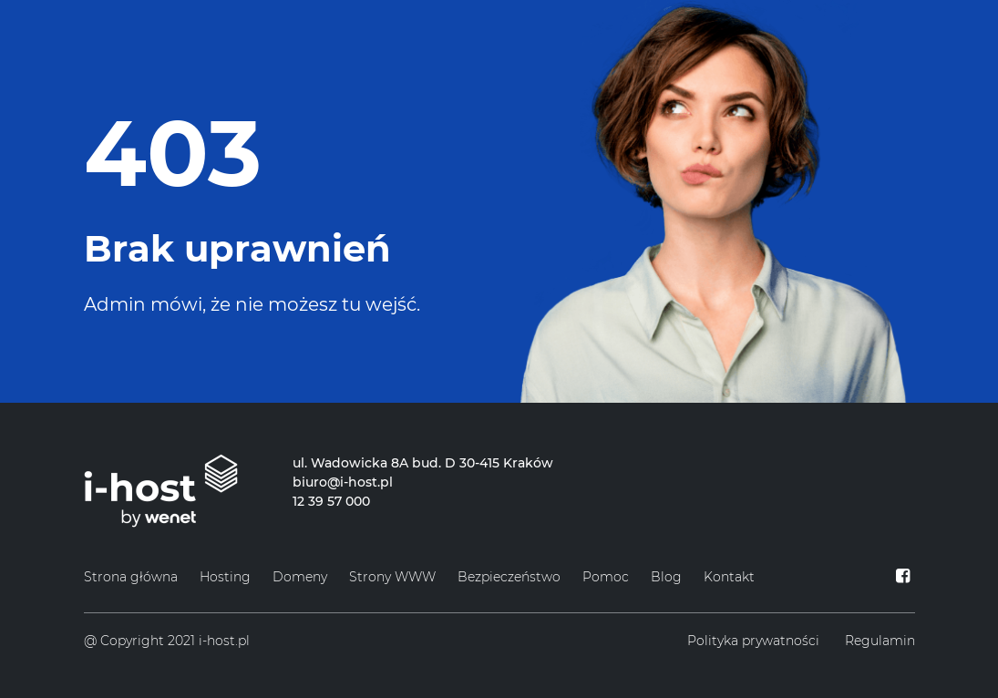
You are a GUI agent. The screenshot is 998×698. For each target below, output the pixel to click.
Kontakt (729, 577)
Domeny (300, 577)
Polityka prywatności (753, 640)
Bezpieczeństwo (509, 577)
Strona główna (131, 577)
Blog (666, 577)
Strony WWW (392, 577)
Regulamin (880, 640)
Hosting (225, 577)
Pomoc (605, 577)
